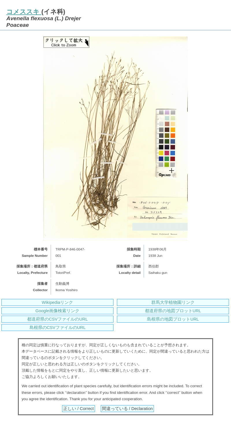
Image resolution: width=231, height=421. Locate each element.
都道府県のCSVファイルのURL (57, 319)
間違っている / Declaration (127, 408)
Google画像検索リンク (57, 310)
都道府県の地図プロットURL (173, 310)
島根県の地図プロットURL (173, 319)
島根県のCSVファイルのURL (57, 327)
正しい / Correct (78, 408)
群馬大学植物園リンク (173, 302)
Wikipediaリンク (57, 302)
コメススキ (23, 11)
